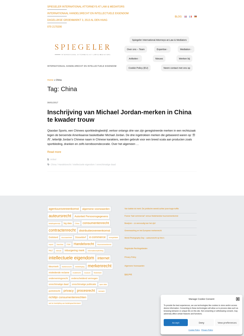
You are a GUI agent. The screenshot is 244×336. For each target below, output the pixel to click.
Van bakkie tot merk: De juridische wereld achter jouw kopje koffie (151, 209)
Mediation (185, 49)
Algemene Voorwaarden (134, 266)
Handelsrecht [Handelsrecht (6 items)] (84, 244)
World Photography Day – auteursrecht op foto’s (144, 238)
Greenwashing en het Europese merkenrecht (143, 230)
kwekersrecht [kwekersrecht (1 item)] (67, 267)
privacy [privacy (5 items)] (68, 290)
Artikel (53, 159)
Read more (54, 151)
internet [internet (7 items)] (103, 258)
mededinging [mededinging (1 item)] (79, 267)
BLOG (178, 16)
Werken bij (184, 58)
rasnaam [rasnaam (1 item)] (101, 291)
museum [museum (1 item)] (87, 273)
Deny (201, 322)
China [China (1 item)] (77, 223)
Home (50, 80)
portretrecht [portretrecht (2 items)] (54, 291)
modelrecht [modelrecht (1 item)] (77, 273)
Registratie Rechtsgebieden (135, 248)
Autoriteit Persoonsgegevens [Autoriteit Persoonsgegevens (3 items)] (91, 216)
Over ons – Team (136, 49)
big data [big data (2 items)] (68, 223)
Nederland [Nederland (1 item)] (97, 273)
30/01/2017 (52, 103)
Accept (175, 322)
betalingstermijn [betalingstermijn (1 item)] (54, 223)
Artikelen (133, 58)
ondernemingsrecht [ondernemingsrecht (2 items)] (58, 278)
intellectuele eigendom (84, 164)
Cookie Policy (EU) (138, 68)
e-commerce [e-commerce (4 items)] (97, 237)
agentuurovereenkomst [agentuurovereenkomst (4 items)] (64, 208)
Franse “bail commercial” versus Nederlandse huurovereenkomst (151, 216)
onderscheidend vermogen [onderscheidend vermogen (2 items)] (84, 278)
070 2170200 (54, 26)
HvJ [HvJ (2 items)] (51, 250)
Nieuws (159, 58)
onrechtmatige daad (106, 164)
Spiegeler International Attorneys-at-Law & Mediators (159, 40)
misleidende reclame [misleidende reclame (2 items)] (59, 272)
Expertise (162, 49)
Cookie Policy (194, 330)
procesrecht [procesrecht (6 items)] (86, 290)
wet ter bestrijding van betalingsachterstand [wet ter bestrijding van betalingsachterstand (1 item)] (65, 303)
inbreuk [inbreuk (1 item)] (58, 251)
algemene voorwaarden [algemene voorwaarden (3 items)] (96, 208)
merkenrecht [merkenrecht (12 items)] (100, 265)
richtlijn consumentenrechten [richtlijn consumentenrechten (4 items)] (67, 297)
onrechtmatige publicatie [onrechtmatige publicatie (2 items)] (84, 284)
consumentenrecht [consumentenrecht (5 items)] (96, 223)
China (53, 164)
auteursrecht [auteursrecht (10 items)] (60, 215)
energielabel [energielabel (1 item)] (113, 237)
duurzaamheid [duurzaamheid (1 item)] (66, 237)
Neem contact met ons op (177, 68)
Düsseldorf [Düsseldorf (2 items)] (80, 237)
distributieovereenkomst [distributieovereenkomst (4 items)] (94, 230)
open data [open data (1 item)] (103, 284)
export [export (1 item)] (51, 244)
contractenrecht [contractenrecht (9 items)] (62, 230)
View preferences (227, 322)
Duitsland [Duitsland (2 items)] (53, 237)
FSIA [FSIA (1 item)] (68, 244)
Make (115, 321)
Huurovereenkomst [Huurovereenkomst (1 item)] (104, 244)
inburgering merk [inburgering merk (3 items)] (74, 250)
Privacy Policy (207, 330)
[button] (237, 299)
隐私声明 (128, 274)
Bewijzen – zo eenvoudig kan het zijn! (140, 223)
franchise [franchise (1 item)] (60, 244)
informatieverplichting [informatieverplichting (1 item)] (95, 251)
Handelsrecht (64, 164)
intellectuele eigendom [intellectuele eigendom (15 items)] (71, 257)
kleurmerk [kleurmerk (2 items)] (54, 266)
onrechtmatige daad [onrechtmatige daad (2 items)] (58, 284)
